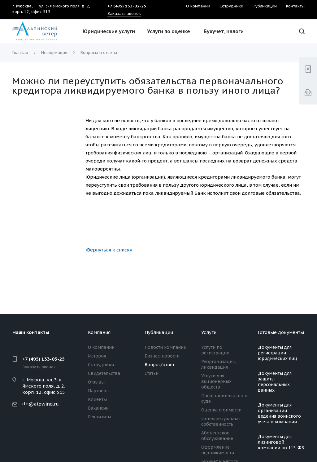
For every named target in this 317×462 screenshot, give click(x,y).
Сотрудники (101, 364)
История (97, 356)
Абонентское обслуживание (217, 435)
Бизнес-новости (162, 356)
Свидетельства (104, 373)
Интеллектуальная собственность (221, 421)
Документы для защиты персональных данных (275, 382)
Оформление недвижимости (217, 449)
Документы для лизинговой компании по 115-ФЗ (281, 442)
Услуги (208, 332)
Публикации (159, 332)
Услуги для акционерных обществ (216, 381)
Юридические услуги (109, 31)
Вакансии (98, 408)
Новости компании (165, 347)
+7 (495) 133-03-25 (43, 359)
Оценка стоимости (221, 410)
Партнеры (99, 390)
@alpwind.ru (43, 404)
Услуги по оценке (168, 31)
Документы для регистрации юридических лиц (277, 352)
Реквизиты (99, 417)
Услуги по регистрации (215, 350)
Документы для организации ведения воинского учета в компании (279, 413)
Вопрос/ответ (159, 364)
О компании (101, 347)
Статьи (151, 373)
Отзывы (96, 382)
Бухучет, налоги (224, 31)
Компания (99, 332)
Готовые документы (281, 332)
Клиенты (97, 399)
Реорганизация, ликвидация (218, 364)
